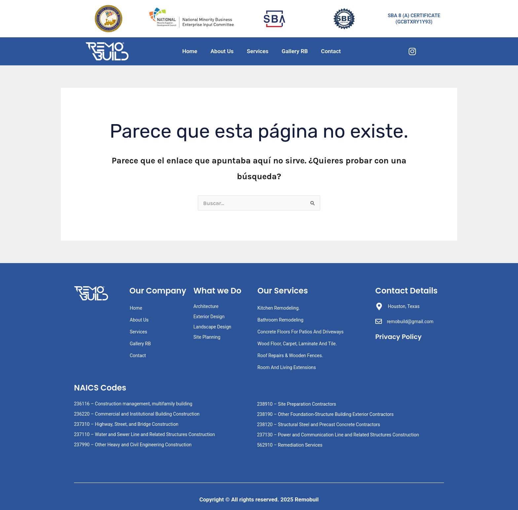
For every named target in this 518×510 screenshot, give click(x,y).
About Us (222, 51)
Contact (331, 51)
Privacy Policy (399, 336)
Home (190, 51)
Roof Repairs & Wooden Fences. (290, 355)
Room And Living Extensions (286, 367)
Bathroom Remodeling (280, 320)
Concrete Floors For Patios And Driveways (300, 331)
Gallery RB (295, 51)
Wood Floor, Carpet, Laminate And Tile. (297, 343)
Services (257, 51)
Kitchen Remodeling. (278, 308)
